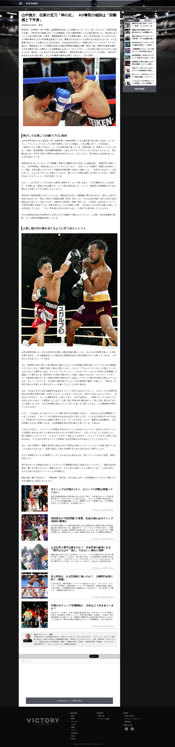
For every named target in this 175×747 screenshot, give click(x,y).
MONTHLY (147, 20)
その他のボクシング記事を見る (69, 701)
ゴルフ (72, 9)
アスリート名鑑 (103, 719)
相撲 (87, 9)
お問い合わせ (129, 716)
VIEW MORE (139, 88)
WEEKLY (131, 20)
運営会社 (128, 722)
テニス (102, 9)
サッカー (56, 9)
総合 (26, 9)
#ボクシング (25, 661)
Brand (148, 9)
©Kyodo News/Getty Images (109, 348)
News (133, 9)
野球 (41, 9)
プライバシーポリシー (133, 719)
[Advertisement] (69, 679)
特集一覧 (101, 716)
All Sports (118, 9)
